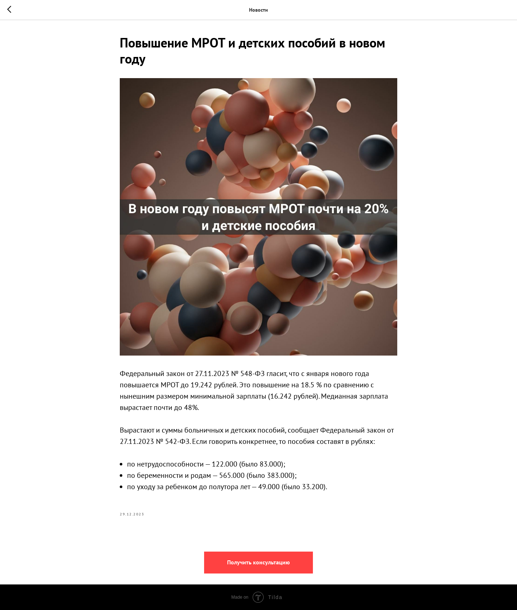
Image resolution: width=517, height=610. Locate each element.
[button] (258, 562)
